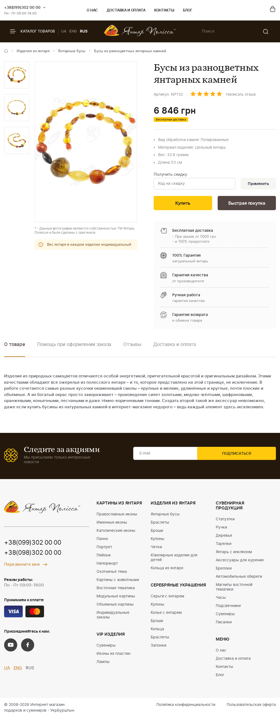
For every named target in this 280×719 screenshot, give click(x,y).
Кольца (157, 630)
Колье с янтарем (166, 614)
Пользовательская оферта (251, 706)
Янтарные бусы (71, 51)
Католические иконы (116, 532)
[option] (16, 75)
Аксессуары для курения (240, 562)
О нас (92, 10)
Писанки (224, 624)
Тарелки (223, 545)
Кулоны (157, 540)
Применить (257, 184)
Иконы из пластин (113, 655)
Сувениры (106, 647)
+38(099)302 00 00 (22, 8)
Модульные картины (116, 598)
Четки (156, 548)
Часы (221, 599)
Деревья (224, 537)
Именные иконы (112, 524)
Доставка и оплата (126, 10)
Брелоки (224, 570)
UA (63, 31)
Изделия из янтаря (33, 51)
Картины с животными (118, 581)
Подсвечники (228, 607)
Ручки (221, 529)
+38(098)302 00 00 (34, 554)
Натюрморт (107, 565)
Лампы (103, 663)
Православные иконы (117, 516)
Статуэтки (225, 521)
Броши (157, 532)
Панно (102, 540)
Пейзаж (104, 557)
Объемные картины (115, 606)
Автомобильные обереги (239, 578)
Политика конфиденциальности (185, 706)
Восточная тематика (116, 589)
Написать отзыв (241, 94)
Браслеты (160, 524)
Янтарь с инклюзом (234, 553)
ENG (73, 31)
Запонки (158, 647)
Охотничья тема (112, 573)
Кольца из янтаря (167, 569)
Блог (187, 10)
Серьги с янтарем (167, 598)
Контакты (164, 10)
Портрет (104, 548)
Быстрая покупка (247, 204)
